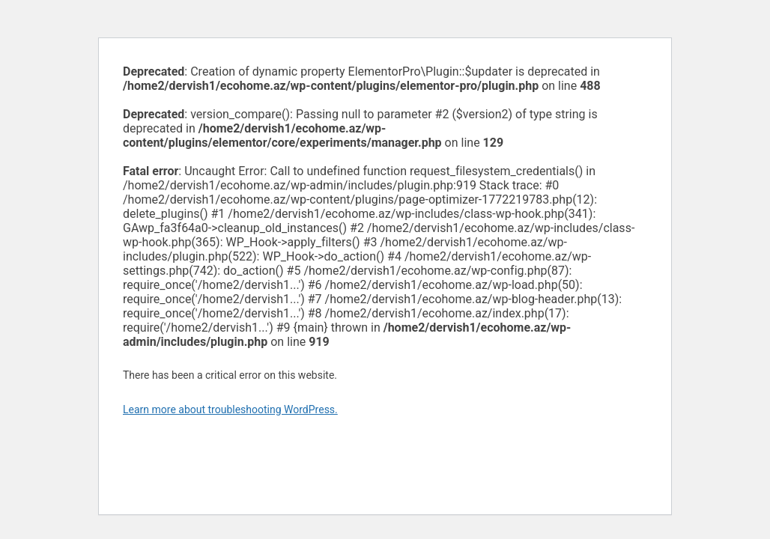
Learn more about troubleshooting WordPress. (230, 409)
